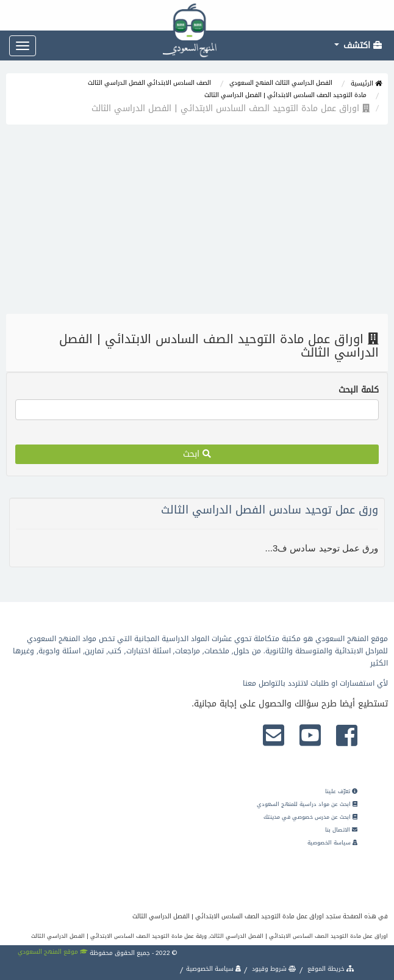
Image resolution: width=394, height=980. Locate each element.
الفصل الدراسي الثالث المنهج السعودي (280, 83)
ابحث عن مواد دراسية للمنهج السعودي (307, 804)
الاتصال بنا (341, 829)
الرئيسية (366, 83)
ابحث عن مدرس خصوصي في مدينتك (310, 816)
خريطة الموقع (330, 969)
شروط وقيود (273, 969)
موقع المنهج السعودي (53, 951)
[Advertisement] (197, 222)
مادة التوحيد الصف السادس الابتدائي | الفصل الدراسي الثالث (285, 95)
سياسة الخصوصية (332, 842)
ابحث (197, 454)
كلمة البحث (358, 390)
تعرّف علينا (341, 791)
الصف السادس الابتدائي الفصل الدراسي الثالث (149, 83)
